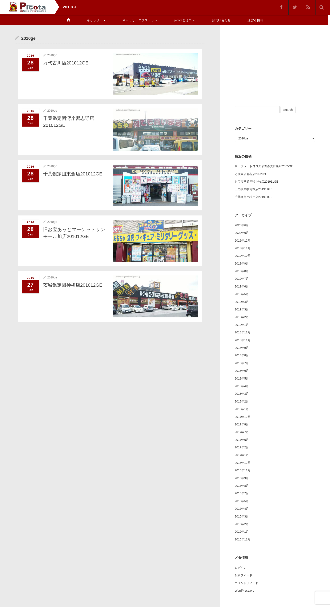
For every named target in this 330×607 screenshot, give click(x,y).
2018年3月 (242, 393)
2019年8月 (242, 271)
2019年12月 (242, 240)
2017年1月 (242, 455)
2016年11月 (242, 470)
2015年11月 (242, 539)
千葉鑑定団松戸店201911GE (253, 197)
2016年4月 (242, 508)
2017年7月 (242, 432)
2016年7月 (242, 493)
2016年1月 (242, 531)
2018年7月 (242, 363)
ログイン (240, 567)
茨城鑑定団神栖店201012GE (72, 284)
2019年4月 (242, 302)
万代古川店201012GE (65, 62)
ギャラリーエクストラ (139, 20)
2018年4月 (242, 386)
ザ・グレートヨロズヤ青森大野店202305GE (264, 166)
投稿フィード (243, 575)
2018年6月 (242, 370)
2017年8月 (242, 424)
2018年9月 (242, 347)
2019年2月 (242, 317)
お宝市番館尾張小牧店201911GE (256, 181)
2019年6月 (242, 286)
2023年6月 (242, 225)
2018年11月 (242, 340)
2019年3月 (242, 309)
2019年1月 (242, 324)
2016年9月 (242, 478)
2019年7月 (242, 278)
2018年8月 (242, 355)
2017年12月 (242, 416)
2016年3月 (242, 516)
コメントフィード (246, 583)
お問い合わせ (221, 20)
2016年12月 (242, 462)
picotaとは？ (184, 20)
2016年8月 (242, 485)
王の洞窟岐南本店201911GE (253, 189)
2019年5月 (242, 294)
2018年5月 (242, 378)
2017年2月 (242, 447)
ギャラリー (96, 20)
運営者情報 (255, 20)
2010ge (52, 55)
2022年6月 (242, 232)
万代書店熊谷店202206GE (252, 174)
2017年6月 (242, 439)
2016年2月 (242, 524)
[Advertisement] (270, 62)
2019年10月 (242, 255)
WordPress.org (244, 590)
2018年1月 (242, 409)
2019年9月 (242, 263)
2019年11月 (242, 248)
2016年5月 (242, 501)
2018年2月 (242, 401)
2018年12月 (242, 332)
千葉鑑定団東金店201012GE (72, 173)
